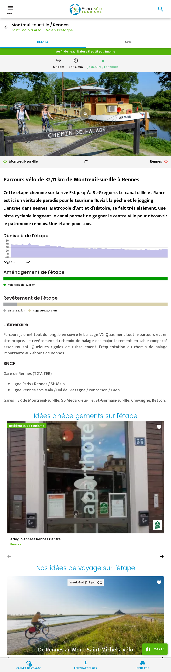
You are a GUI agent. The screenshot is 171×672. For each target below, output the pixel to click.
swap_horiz (85, 161)
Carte (159, 649)
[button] (162, 556)
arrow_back (6, 27)
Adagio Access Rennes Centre (35, 539)
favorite (159, 427)
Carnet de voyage (28, 668)
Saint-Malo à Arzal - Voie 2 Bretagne (42, 30)
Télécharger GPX (85, 668)
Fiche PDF (142, 668)
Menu (10, 9)
